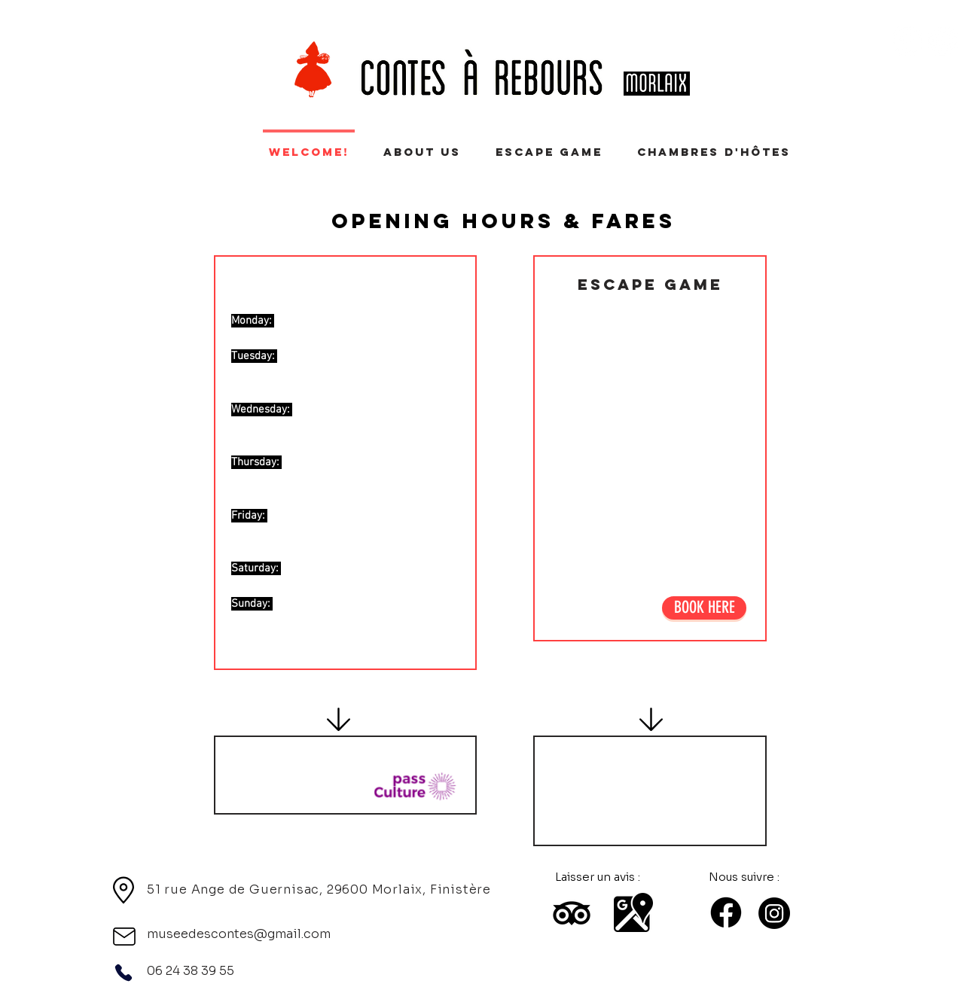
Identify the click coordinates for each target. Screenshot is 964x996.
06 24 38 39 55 (190, 971)
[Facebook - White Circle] (907, 41)
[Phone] (123, 972)
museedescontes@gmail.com (239, 934)
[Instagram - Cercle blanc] (943, 41)
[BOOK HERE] (704, 608)
